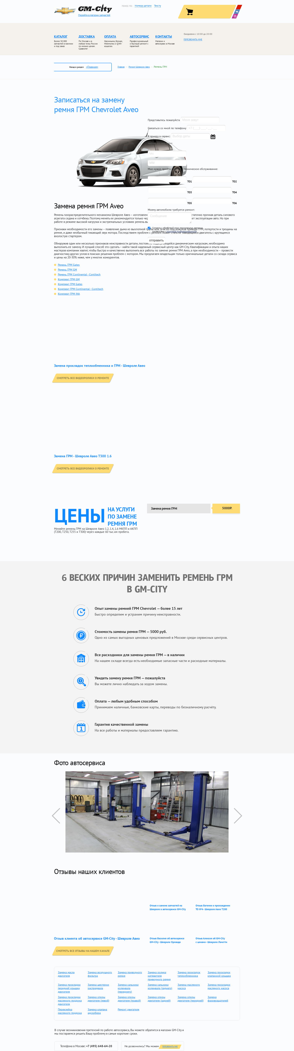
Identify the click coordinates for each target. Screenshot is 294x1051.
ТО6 (234, 203)
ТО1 (189, 181)
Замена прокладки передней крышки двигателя (69, 988)
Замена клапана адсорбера (97, 1011)
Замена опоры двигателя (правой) (129, 998)
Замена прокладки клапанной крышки (219, 974)
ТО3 (189, 192)
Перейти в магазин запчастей (94, 15)
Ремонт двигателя (128, 1009)
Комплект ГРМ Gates (70, 284)
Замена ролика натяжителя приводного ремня (159, 976)
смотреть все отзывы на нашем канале (85, 950)
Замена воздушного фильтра (100, 974)
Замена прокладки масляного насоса (219, 986)
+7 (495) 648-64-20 (99, 1046)
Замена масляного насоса (189, 986)
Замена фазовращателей (218, 998)
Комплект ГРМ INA (69, 294)
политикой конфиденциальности (181, 231)
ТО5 (189, 203)
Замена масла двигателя (66, 974)
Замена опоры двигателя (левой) (98, 998)
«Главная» (92, 67)
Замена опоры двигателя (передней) (191, 998)
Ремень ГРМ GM (67, 269)
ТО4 (234, 192)
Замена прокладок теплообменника (189, 974)
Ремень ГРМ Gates (69, 265)
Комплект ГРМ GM (69, 279)
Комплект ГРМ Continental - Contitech (80, 289)
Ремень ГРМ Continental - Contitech (79, 274)
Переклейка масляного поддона (70, 1011)
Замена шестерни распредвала (98, 986)
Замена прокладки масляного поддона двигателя (70, 1000)
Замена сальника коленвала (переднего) (128, 988)
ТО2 (234, 181)
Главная (121, 67)
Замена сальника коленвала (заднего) (160, 986)
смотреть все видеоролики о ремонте (85, 378)
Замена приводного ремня (130, 974)
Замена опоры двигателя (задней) (159, 998)
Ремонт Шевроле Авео (139, 67)
